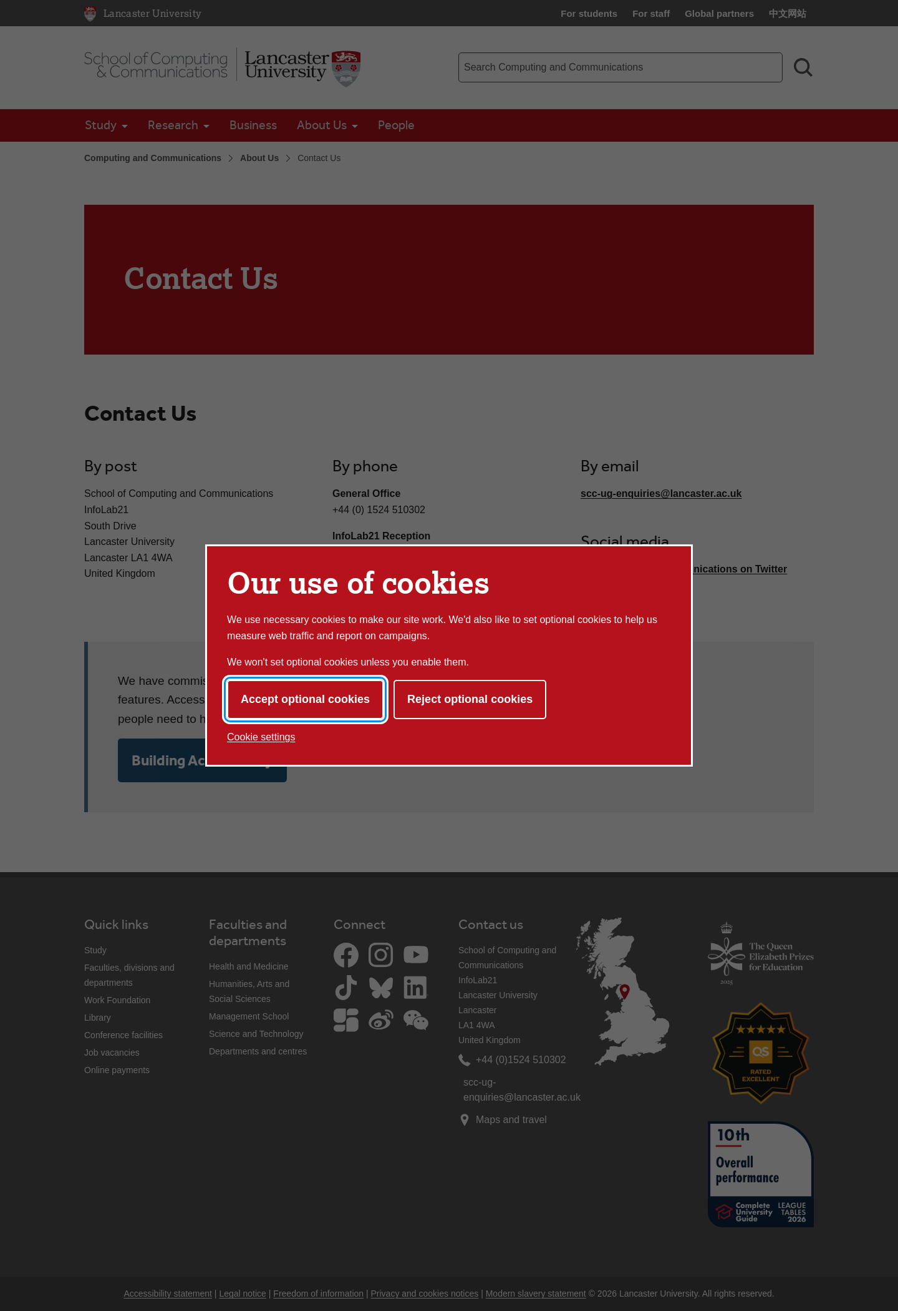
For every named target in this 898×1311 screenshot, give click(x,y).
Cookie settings (261, 737)
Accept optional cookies (305, 699)
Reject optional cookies (470, 699)
